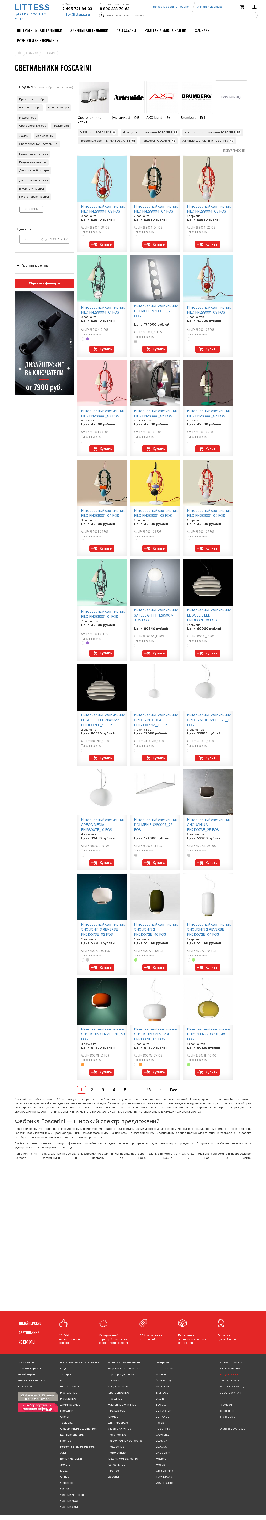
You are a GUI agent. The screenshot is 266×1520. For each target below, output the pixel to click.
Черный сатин (69, 1507)
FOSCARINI (163, 1428)
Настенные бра (29, 107)
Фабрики (202, 30)
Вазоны (113, 1477)
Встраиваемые (70, 1386)
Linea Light (163, 1452)
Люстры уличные (120, 1428)
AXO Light (154, 118)
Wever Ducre (164, 1483)
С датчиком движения (123, 1458)
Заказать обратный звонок (171, 9)
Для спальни (44, 136)
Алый (64, 1452)
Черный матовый (72, 1495)
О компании (26, 1362)
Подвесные (68, 1368)
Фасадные (115, 1398)
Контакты (25, 1386)
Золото (65, 1464)
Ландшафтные (118, 1386)
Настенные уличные (122, 1404)
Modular (161, 1464)
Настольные (68, 1392)
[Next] (160, 1090)
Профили (66, 1410)
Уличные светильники (89, 30)
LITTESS (32, 9)
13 (149, 1089)
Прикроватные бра (31, 99)
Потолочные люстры (32, 154)
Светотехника (89, 118)
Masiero (161, 1458)
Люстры (65, 1374)
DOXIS (160, 1398)
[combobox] (235, 150)
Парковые (115, 1380)
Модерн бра (26, 117)
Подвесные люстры (31, 162)
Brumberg (189, 118)
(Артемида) (121, 118)
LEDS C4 (162, 1440)
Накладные (68, 1398)
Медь (64, 1471)
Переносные (117, 1434)
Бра (62, 1380)
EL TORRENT (164, 1410)
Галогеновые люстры (33, 196)
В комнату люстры (30, 188)
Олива (64, 1477)
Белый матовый (71, 1458)
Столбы (113, 1416)
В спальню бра (57, 107)
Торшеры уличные (121, 1374)
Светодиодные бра (31, 126)
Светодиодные (118, 1392)
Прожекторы (117, 1410)
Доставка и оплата (31, 1380)
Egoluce (161, 1404)
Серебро (66, 1483)
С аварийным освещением (79, 1428)
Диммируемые (70, 1404)
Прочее (65, 1440)
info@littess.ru (76, 16)
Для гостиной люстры (33, 170)
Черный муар (69, 1501)
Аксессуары (126, 30)
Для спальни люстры (32, 180)
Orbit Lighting (164, 1471)
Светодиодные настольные (37, 144)
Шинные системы (72, 1434)
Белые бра (60, 126)
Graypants (162, 1434)
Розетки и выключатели (165, 30)
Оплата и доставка (210, 9)
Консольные (117, 1464)
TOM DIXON (164, 1477)
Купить (106, 244)
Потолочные (117, 1452)
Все (173, 1089)
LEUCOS (161, 1446)
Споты (64, 1416)
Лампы (22, 136)
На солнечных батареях (125, 1440)
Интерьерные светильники (39, 30)
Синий (64, 1489)
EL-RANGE (162, 1416)
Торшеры (66, 1422)
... (136, 1089)
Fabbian (161, 1422)
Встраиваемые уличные (124, 1368)
